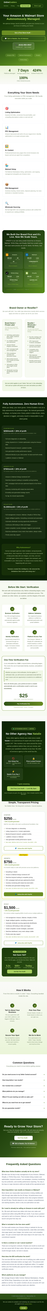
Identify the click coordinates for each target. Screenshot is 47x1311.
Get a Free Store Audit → (23, 33)
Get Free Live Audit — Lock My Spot (23, 788)
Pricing (12, 6)
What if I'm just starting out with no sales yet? (23, 1097)
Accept (23, 1308)
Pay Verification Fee (23, 703)
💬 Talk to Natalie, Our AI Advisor (16, 38)
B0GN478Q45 (20, 289)
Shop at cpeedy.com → (33, 284)
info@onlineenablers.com (23, 1298)
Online (10, 2)
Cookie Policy (28, 1304)
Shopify (31, 289)
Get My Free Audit (19, 971)
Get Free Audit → (23, 1138)
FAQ (18, 6)
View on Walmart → (33, 266)
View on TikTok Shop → (14, 284)
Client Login (37, 6)
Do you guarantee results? (23, 1108)
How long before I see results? (23, 1080)
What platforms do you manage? (23, 1091)
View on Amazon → (14, 266)
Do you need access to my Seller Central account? (23, 1075)
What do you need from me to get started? (23, 1103)
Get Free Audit (25, 6)
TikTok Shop (37, 289)
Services (6, 6)
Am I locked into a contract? (23, 1086)
